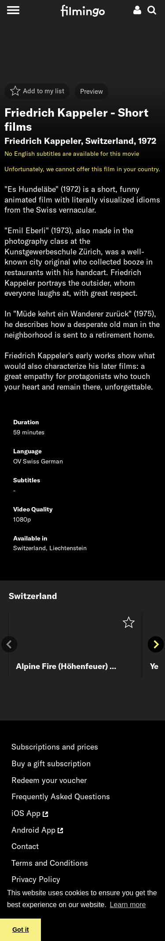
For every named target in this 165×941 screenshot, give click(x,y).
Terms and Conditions (49, 863)
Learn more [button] (128, 904)
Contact (25, 846)
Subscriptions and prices (54, 747)
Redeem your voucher (49, 780)
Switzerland (109, 141)
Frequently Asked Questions (60, 796)
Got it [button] (20, 929)
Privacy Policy (35, 879)
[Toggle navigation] (13, 10)
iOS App (29, 813)
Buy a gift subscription (51, 763)
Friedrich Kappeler (42, 141)
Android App (37, 830)
